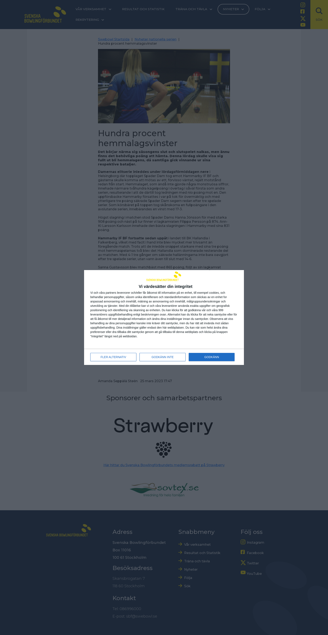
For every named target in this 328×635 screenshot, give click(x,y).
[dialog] (164, 317)
